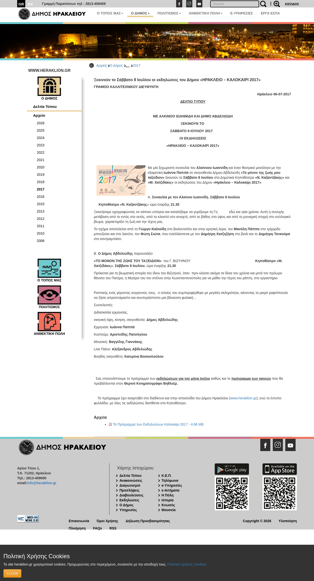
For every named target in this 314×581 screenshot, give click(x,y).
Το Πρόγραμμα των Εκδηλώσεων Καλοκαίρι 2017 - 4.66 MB (158, 424)
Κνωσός (168, 505)
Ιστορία (168, 500)
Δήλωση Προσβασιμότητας (148, 520)
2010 (40, 233)
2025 (40, 130)
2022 (40, 152)
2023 (40, 145)
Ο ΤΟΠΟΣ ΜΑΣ (110, 13)
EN (30, 4)
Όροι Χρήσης (107, 520)
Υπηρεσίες (128, 510)
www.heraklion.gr (243, 398)
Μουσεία (169, 510)
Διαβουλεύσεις (131, 495)
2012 (40, 219)
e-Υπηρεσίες (172, 485)
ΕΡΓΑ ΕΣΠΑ (270, 13)
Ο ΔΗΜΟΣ (140, 13)
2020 (40, 167)
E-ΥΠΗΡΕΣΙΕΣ (241, 13)
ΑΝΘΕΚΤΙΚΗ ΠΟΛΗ (205, 13)
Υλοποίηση (287, 520)
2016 (40, 197)
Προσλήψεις (129, 490)
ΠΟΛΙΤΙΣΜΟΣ (169, 13)
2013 (40, 211)
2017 (136, 65)
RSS (113, 528)
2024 (40, 138)
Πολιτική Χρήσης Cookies (186, 564)
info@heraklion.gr (41, 483)
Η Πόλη (168, 495)
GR (21, 4)
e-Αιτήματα (171, 490)
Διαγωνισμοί (129, 485)
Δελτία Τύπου (45, 106)
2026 (40, 123)
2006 (40, 241)
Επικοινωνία (79, 520)
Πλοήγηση (77, 528)
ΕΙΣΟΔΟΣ (292, 4)
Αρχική (101, 65)
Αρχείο (39, 115)
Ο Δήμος (116, 65)
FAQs (97, 528)
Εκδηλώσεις (129, 500)
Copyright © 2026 (257, 520)
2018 (40, 182)
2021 (40, 160)
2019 (40, 175)
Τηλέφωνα (170, 480)
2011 (40, 226)
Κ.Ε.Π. (167, 476)
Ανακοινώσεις (130, 480)
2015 (40, 204)
